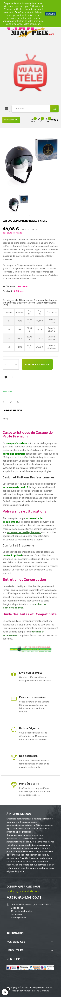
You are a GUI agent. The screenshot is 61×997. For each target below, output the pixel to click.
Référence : (9, 286)
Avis (5, 418)
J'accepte (50, 13)
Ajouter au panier (37, 364)
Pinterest (19, 402)
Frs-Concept (42, 990)
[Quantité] (11, 364)
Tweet (12, 402)
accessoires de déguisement (24, 532)
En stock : (8, 291)
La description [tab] (12, 410)
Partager (5, 402)
